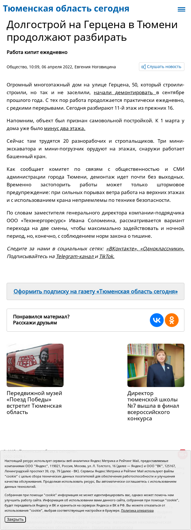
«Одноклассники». (162, 248)
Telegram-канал (75, 256)
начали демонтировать (125, 92)
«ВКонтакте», (123, 248)
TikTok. (106, 256)
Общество (17, 66)
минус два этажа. (64, 128)
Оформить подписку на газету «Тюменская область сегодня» (96, 291)
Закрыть (15, 519)
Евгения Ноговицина (95, 66)
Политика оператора (137, 510)
